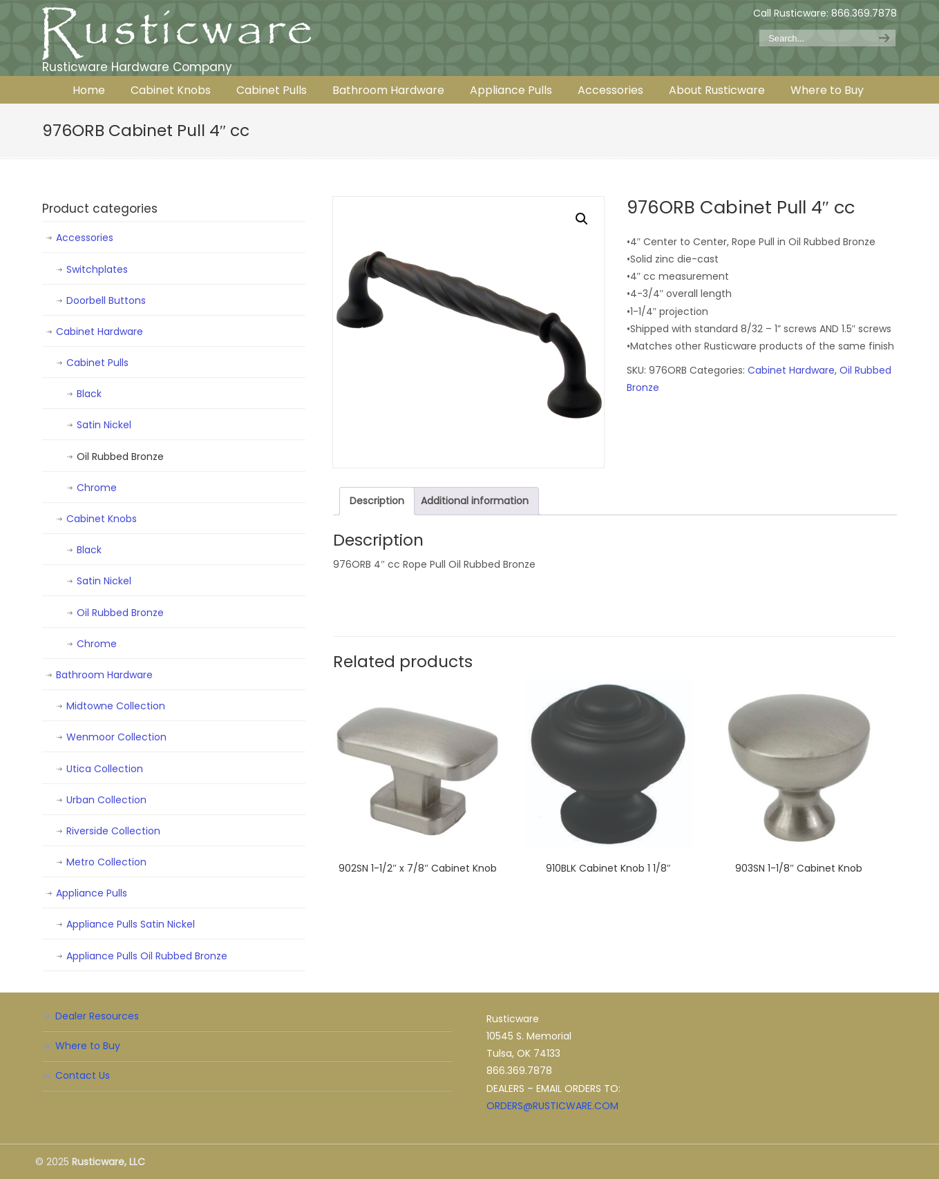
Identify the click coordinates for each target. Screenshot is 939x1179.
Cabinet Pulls (97, 363)
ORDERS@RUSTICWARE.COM (552, 1106)
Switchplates (97, 269)
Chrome (97, 488)
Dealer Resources (97, 1016)
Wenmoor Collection (116, 737)
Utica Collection (104, 769)
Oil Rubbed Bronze (120, 456)
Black (89, 394)
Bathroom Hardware (104, 675)
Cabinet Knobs (101, 519)
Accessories (84, 238)
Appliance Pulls (91, 893)
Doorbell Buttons (106, 300)
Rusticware (177, 33)
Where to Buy (87, 1046)
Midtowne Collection (115, 706)
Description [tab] (377, 501)
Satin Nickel (104, 425)
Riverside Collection (113, 831)
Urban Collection (106, 800)
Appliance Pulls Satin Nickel (130, 924)
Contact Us (82, 1075)
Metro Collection (106, 862)
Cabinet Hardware (791, 370)
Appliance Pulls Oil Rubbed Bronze (146, 956)
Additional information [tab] (475, 501)
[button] (581, 219)
